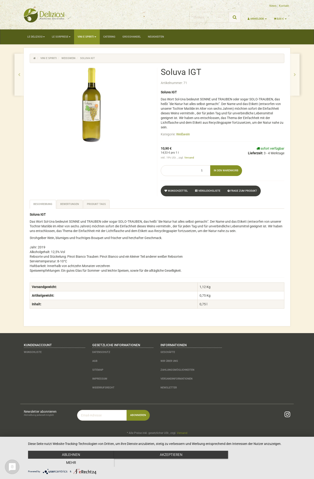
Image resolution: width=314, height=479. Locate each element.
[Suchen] (209, 17)
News (272, 5)
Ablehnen (70, 463)
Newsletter (169, 387)
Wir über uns (169, 361)
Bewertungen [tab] (69, 204)
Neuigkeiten (156, 36)
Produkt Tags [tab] (96, 204)
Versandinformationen (177, 378)
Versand (189, 157)
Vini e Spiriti (87, 36)
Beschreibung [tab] (42, 204)
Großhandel (131, 36)
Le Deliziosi (36, 36)
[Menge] (185, 170)
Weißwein (183, 134)
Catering (109, 36)
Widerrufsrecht (103, 387)
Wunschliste (33, 352)
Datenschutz (101, 352)
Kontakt (284, 5)
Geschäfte (168, 352)
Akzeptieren (168, 463)
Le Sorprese (61, 36)
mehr (267, 463)
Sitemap (97, 369)
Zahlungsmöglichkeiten (177, 369)
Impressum (99, 378)
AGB (94, 361)
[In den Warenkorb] (226, 170)
